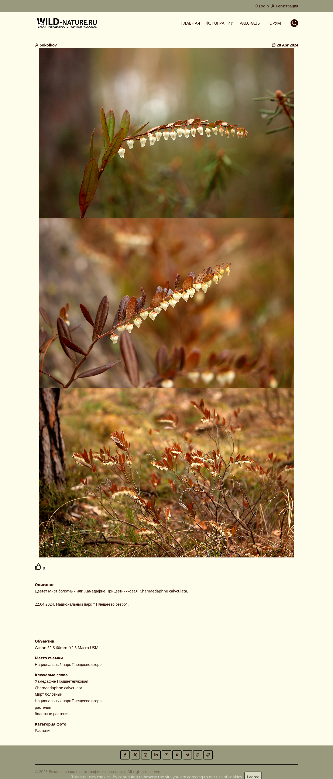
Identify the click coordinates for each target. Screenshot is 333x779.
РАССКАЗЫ (250, 23)
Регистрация (284, 5)
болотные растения (52, 713)
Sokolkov (48, 45)
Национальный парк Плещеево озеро (68, 664)
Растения (43, 730)
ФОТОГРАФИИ (220, 23)
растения (43, 707)
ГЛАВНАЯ (190, 23)
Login (261, 5)
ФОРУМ (274, 23)
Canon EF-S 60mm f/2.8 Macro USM (66, 647)
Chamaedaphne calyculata (58, 687)
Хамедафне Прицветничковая (61, 681)
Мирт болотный (48, 694)
